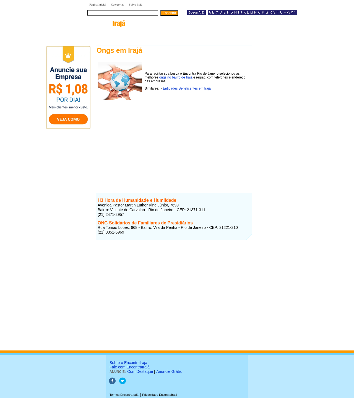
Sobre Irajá (135, 4)
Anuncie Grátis (169, 371)
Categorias (117, 4)
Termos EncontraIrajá (124, 394)
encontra (106, 23)
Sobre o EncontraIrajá (128, 362)
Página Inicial (97, 4)
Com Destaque (140, 371)
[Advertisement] (174, 140)
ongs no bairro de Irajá (175, 77)
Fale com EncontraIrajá (130, 367)
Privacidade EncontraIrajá (159, 394)
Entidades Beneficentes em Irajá (187, 88)
